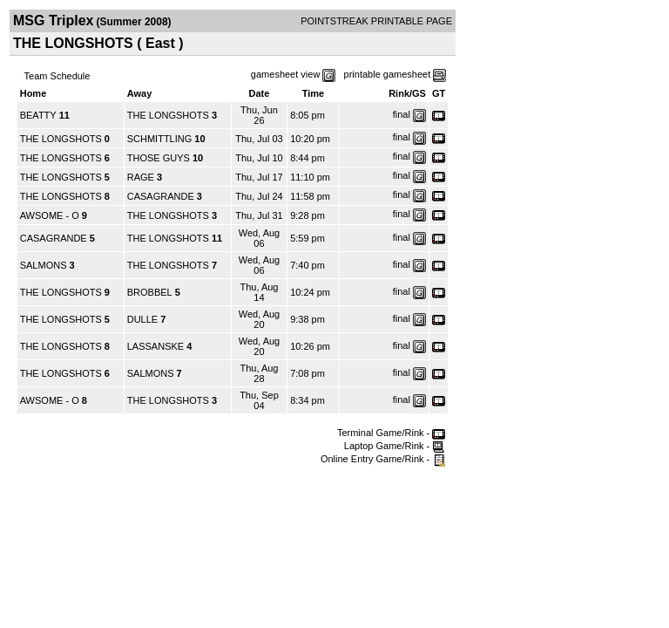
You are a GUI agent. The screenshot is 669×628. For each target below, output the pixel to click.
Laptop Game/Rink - (395, 445)
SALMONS (43, 265)
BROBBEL (149, 292)
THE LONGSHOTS (168, 115)
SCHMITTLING (160, 138)
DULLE (142, 319)
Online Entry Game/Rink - (383, 459)
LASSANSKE (155, 346)
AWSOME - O (49, 215)
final (401, 114)
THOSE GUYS (158, 158)
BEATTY (38, 115)
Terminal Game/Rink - (391, 432)
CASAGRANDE (160, 196)
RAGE (140, 177)
